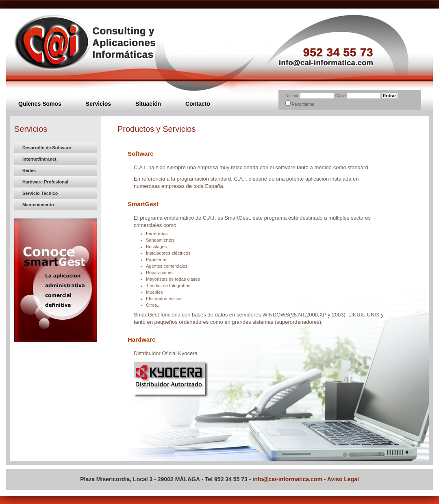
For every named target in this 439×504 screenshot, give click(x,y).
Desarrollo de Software (46, 147)
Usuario (292, 96)
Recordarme (303, 104)
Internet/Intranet (39, 159)
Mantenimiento (38, 204)
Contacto (197, 103)
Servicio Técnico (40, 193)
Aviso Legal (343, 479)
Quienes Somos (39, 103)
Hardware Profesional (45, 181)
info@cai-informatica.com (287, 479)
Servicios (98, 103)
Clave (341, 96)
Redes (29, 170)
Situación (148, 103)
